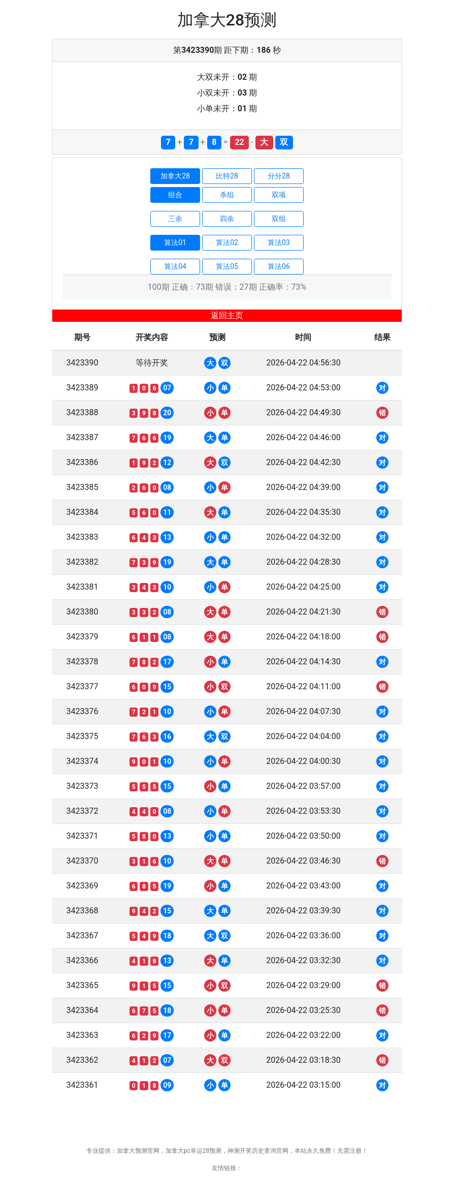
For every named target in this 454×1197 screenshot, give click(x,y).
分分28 (279, 176)
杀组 (227, 195)
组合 (175, 195)
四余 (227, 218)
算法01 (175, 242)
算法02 (227, 242)
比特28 (227, 176)
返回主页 (227, 315)
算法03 (279, 242)
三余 (175, 218)
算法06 (279, 266)
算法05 (227, 266)
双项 (279, 195)
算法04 (175, 266)
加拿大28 (175, 176)
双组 (279, 218)
